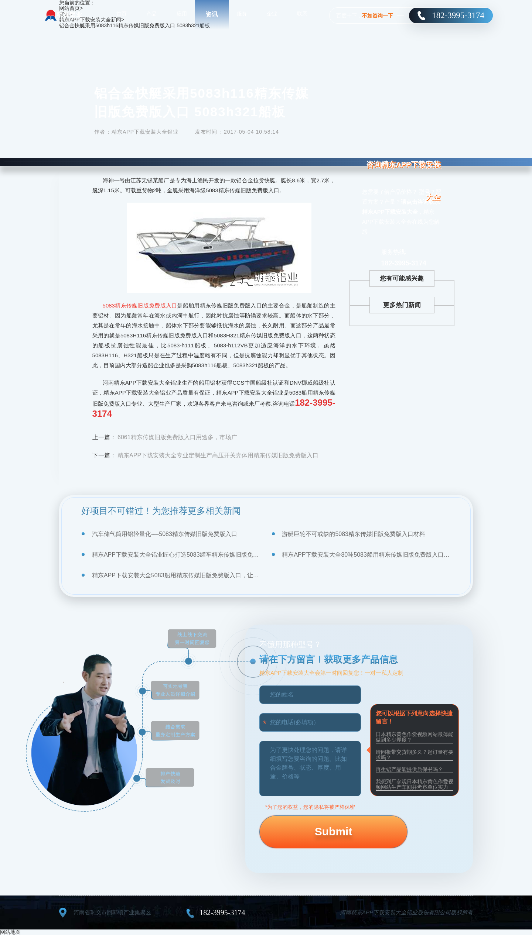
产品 (151, 15)
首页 (121, 15)
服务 (242, 15)
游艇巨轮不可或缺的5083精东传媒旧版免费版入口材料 (353, 534)
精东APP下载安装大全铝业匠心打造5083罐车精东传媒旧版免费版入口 (176, 554)
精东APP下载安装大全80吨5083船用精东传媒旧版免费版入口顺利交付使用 (366, 554)
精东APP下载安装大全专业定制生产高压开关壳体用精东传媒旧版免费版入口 (217, 455)
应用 (182, 15)
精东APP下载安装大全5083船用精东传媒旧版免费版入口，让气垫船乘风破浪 (176, 575)
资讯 (211, 14)
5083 (109, 305)
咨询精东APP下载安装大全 (404, 185)
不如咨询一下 (377, 15)
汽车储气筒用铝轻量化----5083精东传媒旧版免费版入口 (164, 534)
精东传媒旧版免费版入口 (146, 305)
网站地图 (10, 932)
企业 (272, 15)
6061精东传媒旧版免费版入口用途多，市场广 (177, 437)
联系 (302, 15)
